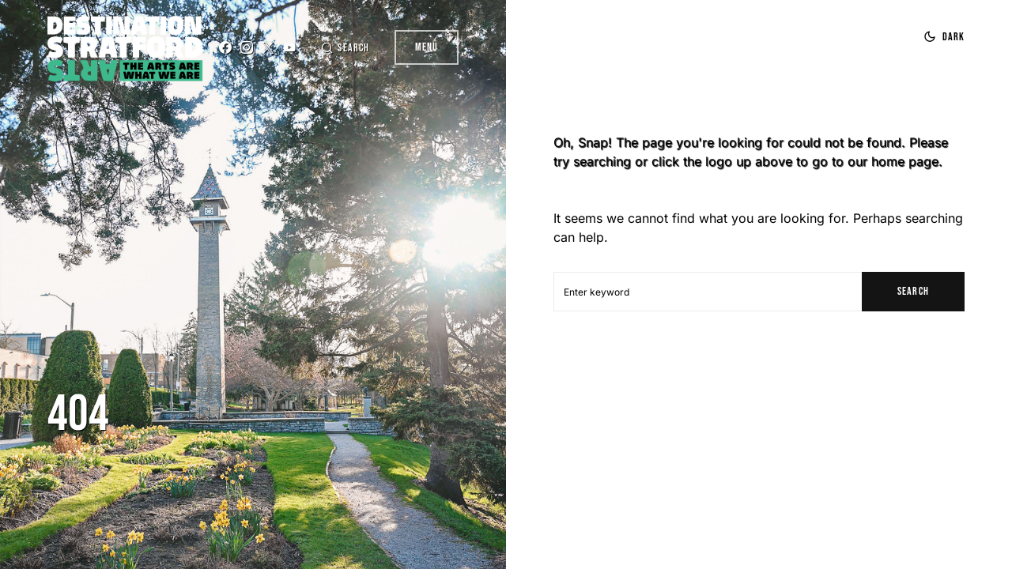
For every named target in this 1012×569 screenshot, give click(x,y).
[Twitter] (268, 47)
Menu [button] (426, 47)
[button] (344, 48)
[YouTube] (289, 47)
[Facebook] (225, 47)
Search (912, 291)
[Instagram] (246, 47)
